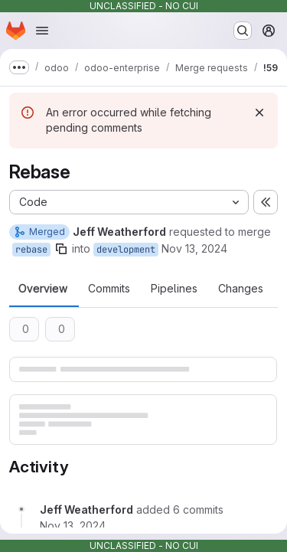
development (125, 249)
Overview (42, 289)
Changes (240, 289)
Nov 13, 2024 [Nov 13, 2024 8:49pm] (194, 248)
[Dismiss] (259, 112)
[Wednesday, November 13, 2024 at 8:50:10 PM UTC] (73, 525)
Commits (109, 289)
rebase (31, 249)
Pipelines (174, 289)
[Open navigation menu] (42, 30)
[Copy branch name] (61, 249)
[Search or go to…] (242, 30)
